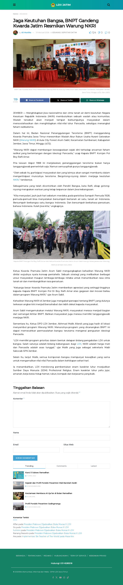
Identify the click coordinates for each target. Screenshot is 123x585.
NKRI (16, 179)
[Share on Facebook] (35, 100)
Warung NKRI (27, 140)
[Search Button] (108, 5)
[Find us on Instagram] (64, 577)
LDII (79, 344)
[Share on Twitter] (65, 100)
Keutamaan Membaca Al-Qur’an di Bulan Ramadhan (48, 493)
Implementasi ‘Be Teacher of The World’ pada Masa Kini (48, 536)
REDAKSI (47, 556)
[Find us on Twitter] (56, 577)
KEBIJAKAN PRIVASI (97, 556)
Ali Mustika (26, 32)
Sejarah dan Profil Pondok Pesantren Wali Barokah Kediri (51, 483)
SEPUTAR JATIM (69, 32)
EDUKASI (23, 14)
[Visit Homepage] (61, 5)
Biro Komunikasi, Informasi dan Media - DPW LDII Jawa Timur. (43, 572)
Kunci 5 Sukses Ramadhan (37, 472)
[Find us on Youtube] (60, 577)
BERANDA (20, 556)
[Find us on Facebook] (53, 577)
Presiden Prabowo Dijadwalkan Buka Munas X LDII (47, 524)
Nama (16, 432)
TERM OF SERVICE (78, 556)
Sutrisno (17, 530)
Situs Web (68, 444)
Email (15, 444)
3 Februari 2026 (42, 32)
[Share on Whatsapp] (95, 100)
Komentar (19, 398)
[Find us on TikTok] (68, 577)
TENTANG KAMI (34, 556)
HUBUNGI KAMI (61, 556)
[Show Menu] (14, 5)
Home (15, 14)
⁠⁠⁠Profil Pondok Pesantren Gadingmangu (43, 504)
